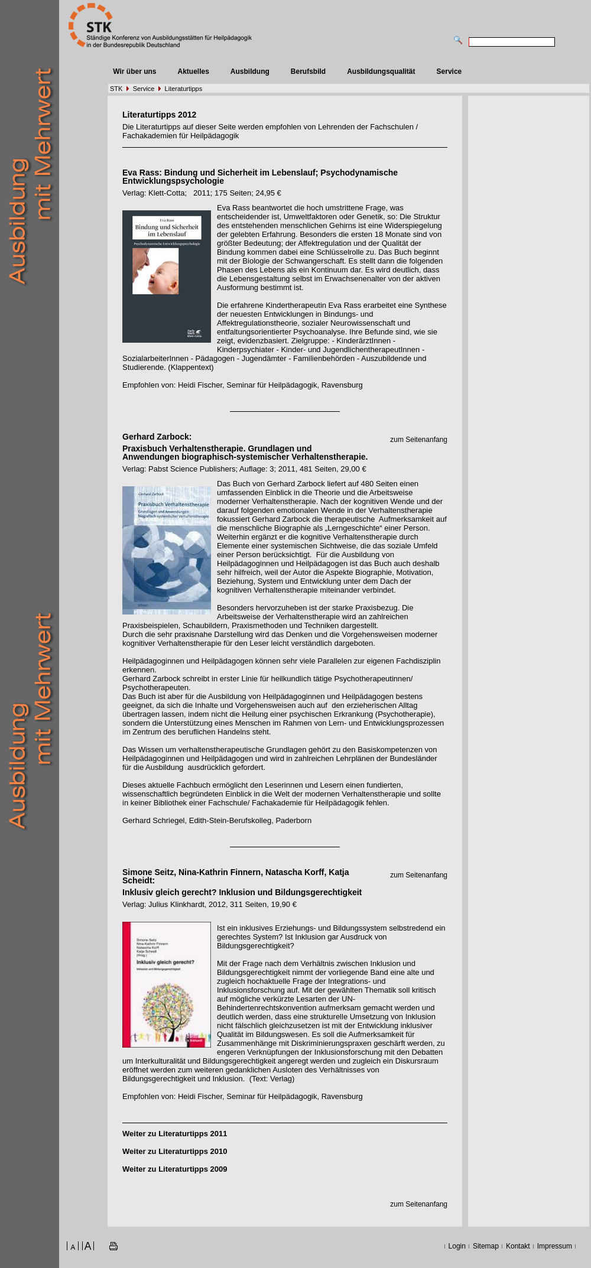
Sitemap (486, 1246)
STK (116, 88)
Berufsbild (308, 71)
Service (449, 71)
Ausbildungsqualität (381, 71)
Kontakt (518, 1246)
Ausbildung (249, 71)
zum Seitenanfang (418, 439)
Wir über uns (134, 71)
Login (457, 1246)
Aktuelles (193, 71)
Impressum (554, 1246)
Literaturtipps (184, 88)
